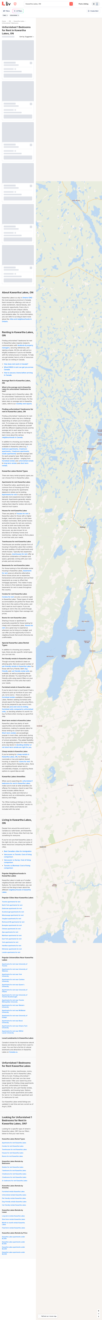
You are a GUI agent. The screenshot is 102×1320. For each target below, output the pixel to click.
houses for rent (22, 514)
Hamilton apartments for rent (11, 945)
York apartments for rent (10, 942)
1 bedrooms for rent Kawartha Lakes (14, 1170)
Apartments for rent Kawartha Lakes (14, 1143)
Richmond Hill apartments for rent (13, 922)
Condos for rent (8, 597)
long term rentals (10, 463)
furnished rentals (8, 461)
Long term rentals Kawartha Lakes (13, 1216)
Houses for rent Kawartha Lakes (12, 1153)
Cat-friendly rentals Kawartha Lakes (14, 1205)
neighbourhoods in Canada (12, 437)
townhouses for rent (19, 554)
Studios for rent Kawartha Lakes (12, 1167)
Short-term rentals (9, 733)
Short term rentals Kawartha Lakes (13, 1219)
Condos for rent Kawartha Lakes (12, 1146)
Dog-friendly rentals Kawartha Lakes (14, 1201)
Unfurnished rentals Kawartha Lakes (14, 1195)
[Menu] (95, 4)
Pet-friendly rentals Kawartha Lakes (14, 1198)
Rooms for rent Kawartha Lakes (12, 1156)
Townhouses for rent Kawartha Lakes (14, 1149)
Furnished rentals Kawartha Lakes (13, 1191)
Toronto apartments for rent (11, 902)
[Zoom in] (98, 1310)
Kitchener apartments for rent (12, 949)
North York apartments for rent (12, 905)
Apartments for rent (9, 495)
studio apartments (9, 454)
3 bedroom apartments (20, 451)
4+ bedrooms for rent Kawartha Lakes (14, 1180)
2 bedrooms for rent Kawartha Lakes (14, 1174)
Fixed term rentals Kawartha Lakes (13, 1228)
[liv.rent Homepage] (6, 4)
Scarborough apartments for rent (13, 912)
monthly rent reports (24, 404)
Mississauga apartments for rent (13, 915)
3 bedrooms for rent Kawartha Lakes (14, 1177)
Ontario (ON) (27, 298)
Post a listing (83, 4)
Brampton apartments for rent (12, 925)
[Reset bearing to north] (98, 1316)
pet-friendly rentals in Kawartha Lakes (16, 666)
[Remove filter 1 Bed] (7, 15)
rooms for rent (24, 762)
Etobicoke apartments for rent (12, 908)
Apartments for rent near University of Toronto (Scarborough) (14, 996)
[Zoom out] (98, 1313)
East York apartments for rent (12, 939)
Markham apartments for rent (12, 935)
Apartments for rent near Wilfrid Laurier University (12, 1032)
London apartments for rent (11, 952)
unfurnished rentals (26, 461)
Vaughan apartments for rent (11, 918)
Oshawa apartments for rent (11, 929)
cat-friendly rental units (20, 671)
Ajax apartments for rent (10, 932)
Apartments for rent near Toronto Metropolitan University (13, 1001)
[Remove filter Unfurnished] (18, 15)
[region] (69, 669)
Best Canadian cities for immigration (17, 851)
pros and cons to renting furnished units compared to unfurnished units (17, 709)
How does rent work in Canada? (16, 364)
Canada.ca (13, 1052)
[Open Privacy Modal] (15, 4)
